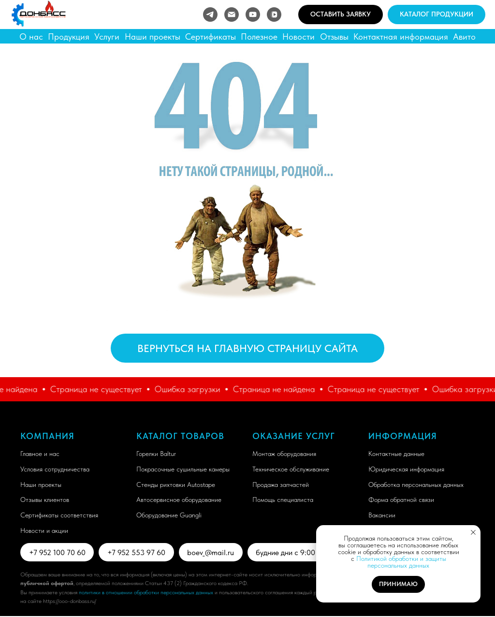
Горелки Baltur (156, 453)
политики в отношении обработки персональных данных (146, 593)
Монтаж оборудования (284, 453)
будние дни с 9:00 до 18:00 (305, 552)
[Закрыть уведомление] (473, 532)
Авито (464, 36)
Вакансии (381, 515)
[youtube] (253, 14)
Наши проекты (152, 36)
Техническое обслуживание (290, 469)
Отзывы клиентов (44, 499)
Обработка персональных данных (416, 484)
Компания (47, 436)
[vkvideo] (274, 14)
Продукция (68, 36)
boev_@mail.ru (213, 552)
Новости (298, 36)
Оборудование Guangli (169, 515)
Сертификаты (210, 36)
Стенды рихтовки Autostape (175, 484)
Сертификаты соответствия (59, 515)
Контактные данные (396, 453)
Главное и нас (39, 453)
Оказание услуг (293, 436)
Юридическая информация (406, 469)
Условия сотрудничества (54, 469)
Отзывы (334, 36)
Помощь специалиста (282, 499)
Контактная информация (400, 36)
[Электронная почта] (231, 14)
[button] (340, 14)
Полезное (259, 36)
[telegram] (210, 14)
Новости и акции (44, 530)
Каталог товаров (180, 436)
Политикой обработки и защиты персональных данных (401, 562)
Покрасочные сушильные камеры (183, 469)
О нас (31, 36)
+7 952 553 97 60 (138, 552)
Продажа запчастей (280, 484)
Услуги (106, 36)
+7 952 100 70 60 (57, 552)
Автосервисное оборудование (178, 499)
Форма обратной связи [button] (401, 499)
